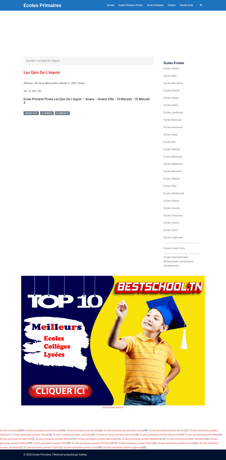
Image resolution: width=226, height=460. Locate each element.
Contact (172, 5)
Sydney (83, 454)
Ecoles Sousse (172, 208)
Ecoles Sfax (170, 186)
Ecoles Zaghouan (173, 237)
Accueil (110, 5)
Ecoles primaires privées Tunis (81, 447)
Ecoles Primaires (42, 5)
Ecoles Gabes (171, 97)
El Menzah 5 (62, 113)
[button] (201, 5)
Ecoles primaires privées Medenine (141, 438)
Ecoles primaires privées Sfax (50, 443)
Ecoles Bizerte (172, 90)
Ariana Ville (31, 113)
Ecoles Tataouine (173, 215)
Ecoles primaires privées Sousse (176, 443)
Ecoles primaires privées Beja (83, 430)
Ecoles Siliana (171, 200)
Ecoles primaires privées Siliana (136, 443)
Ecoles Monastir (173, 171)
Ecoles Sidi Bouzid (174, 193)
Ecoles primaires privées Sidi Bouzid (92, 443)
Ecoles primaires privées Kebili (202, 434)
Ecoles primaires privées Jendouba (72, 434)
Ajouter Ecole (186, 5)
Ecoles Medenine (173, 163)
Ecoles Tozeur (171, 222)
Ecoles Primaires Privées (130, 5)
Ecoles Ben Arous (173, 83)
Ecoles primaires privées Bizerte (167, 430)
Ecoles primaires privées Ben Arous (123, 430)
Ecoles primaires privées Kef (16, 438)
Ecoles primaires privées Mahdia (54, 438)
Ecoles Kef (169, 141)
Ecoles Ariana (171, 68)
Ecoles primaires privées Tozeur (41, 447)
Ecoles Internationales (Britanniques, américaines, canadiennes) (179, 261)
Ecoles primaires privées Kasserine (159, 434)
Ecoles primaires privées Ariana (43, 430)
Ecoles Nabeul (172, 178)
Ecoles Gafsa (171, 105)
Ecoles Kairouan (173, 119)
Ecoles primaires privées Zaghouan (123, 447)
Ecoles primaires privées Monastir (186, 438)
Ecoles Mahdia (172, 149)
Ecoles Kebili (171, 134)
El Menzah (47, 113)
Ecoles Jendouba (173, 112)
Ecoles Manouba (173, 156)
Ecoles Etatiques (155, 5)
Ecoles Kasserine (173, 127)
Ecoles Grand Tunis (174, 248)
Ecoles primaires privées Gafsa (30, 434)
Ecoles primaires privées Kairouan (115, 434)
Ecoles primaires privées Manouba (97, 438)
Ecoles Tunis (171, 230)
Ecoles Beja (170, 75)
